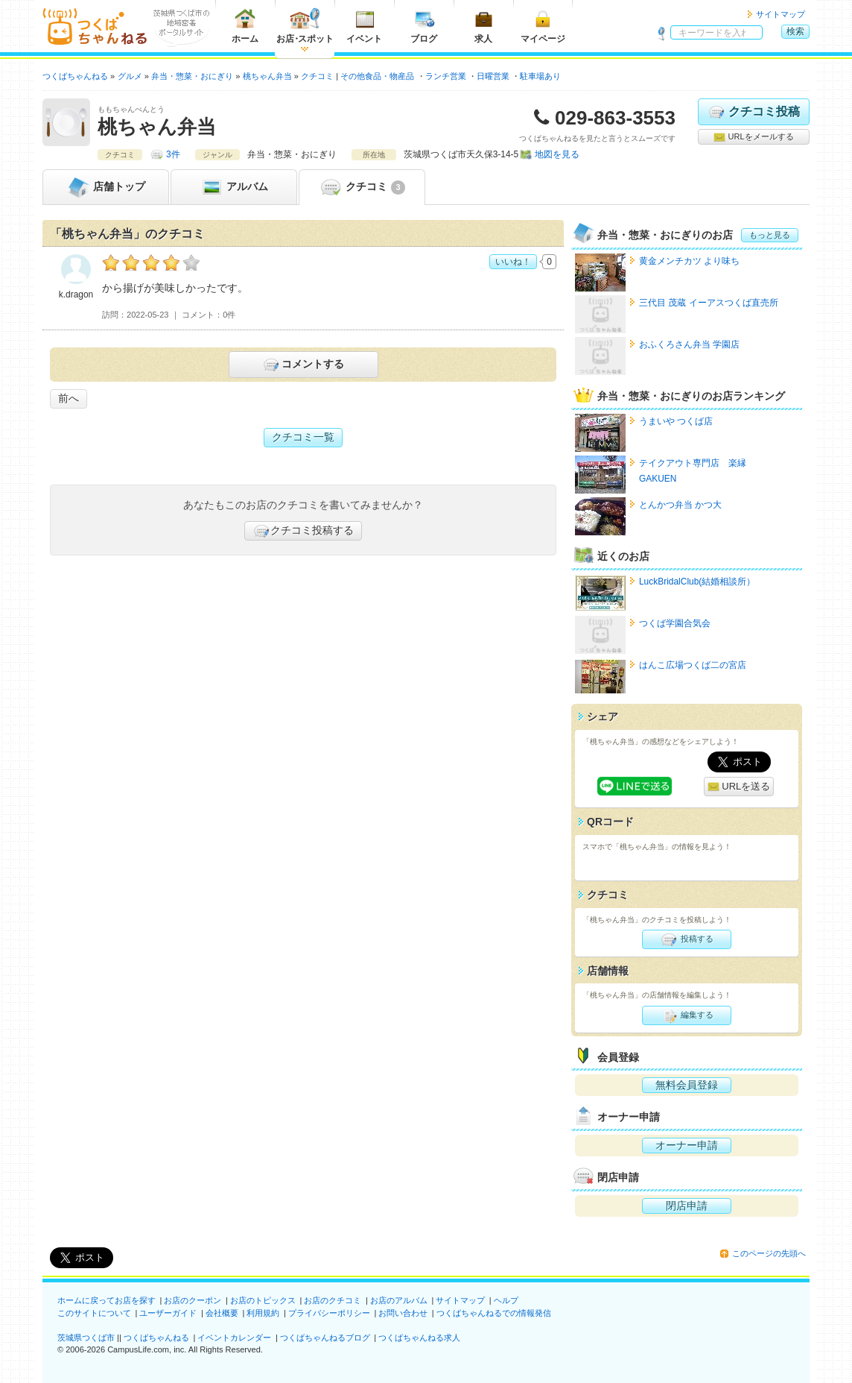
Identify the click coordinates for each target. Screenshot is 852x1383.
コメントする (302, 365)
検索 (795, 31)
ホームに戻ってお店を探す (106, 1300)
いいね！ (513, 261)
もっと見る (769, 234)
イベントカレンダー (234, 1337)
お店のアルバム (398, 1300)
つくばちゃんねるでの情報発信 (493, 1312)
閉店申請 (687, 1206)
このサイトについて (94, 1312)
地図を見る (557, 154)
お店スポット (305, 25)
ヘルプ (506, 1300)
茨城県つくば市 (86, 1337)
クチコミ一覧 (303, 437)
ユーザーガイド (168, 1312)
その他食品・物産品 (377, 76)
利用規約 (263, 1312)
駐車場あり (540, 76)
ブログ (424, 25)
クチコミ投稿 (753, 112)
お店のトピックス (263, 1300)
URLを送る (739, 787)
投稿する (686, 939)
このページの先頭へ (769, 1253)
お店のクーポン (192, 1300)
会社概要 (222, 1312)
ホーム (245, 25)
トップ (105, 187)
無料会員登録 (686, 1085)
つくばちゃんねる (156, 1337)
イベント (364, 25)
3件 (173, 154)
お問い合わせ (402, 1312)
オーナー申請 (686, 1145)
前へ (68, 398)
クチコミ (361, 187)
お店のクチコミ (332, 1300)
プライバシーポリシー (329, 1312)
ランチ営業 (445, 76)
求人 (483, 25)
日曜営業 (493, 76)
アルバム (234, 187)
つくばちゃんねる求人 (419, 1337)
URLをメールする (753, 137)
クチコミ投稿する (303, 531)
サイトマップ (780, 14)
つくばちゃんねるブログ (325, 1337)
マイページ (543, 25)
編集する (686, 1015)
